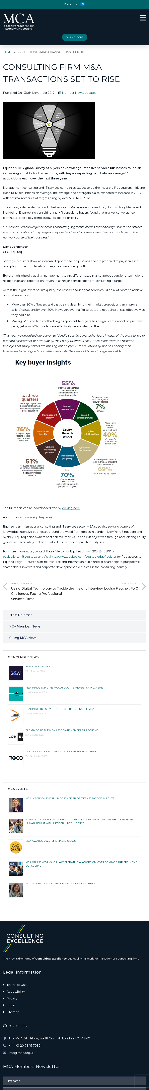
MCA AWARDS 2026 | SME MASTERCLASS (50, 840)
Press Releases (20, 615)
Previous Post (43, 592)
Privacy (12, 998)
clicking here (71, 508)
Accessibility (16, 991)
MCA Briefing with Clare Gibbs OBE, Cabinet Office (60, 883)
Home (7, 52)
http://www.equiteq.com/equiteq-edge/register (83, 556)
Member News (72, 93)
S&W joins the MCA (38, 666)
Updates (90, 93)
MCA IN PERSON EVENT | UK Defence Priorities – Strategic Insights (69, 798)
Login (11, 1005)
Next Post (106, 586)
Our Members (74, 37)
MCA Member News (24, 626)
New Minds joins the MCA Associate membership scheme (64, 687)
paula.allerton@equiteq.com (22, 556)
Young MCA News (23, 638)
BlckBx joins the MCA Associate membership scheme (61, 730)
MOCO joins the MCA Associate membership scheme (61, 751)
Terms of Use (17, 985)
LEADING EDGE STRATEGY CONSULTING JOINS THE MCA (59, 708)
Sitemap (13, 1012)
